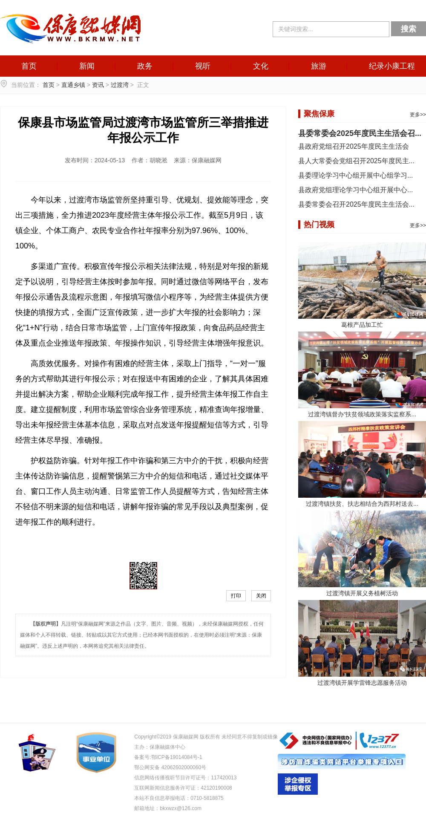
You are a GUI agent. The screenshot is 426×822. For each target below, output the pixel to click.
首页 (29, 66)
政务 (145, 66)
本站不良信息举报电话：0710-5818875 (178, 798)
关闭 (261, 596)
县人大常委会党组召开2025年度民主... (356, 160)
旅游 (318, 66)
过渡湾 (120, 84)
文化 (260, 66)
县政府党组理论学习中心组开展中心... (355, 189)
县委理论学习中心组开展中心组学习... (355, 175)
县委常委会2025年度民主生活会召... (359, 133)
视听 (202, 66)
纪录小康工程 (392, 66)
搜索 (408, 29)
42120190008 (216, 788)
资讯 (98, 84)
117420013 (223, 778)
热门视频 (319, 224)
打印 (236, 596)
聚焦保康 (319, 114)
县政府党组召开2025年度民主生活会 (353, 146)
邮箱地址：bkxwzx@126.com (167, 808)
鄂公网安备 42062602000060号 (170, 767)
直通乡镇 (73, 84)
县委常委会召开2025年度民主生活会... (356, 204)
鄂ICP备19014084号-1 (176, 757)
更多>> (418, 115)
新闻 (87, 66)
